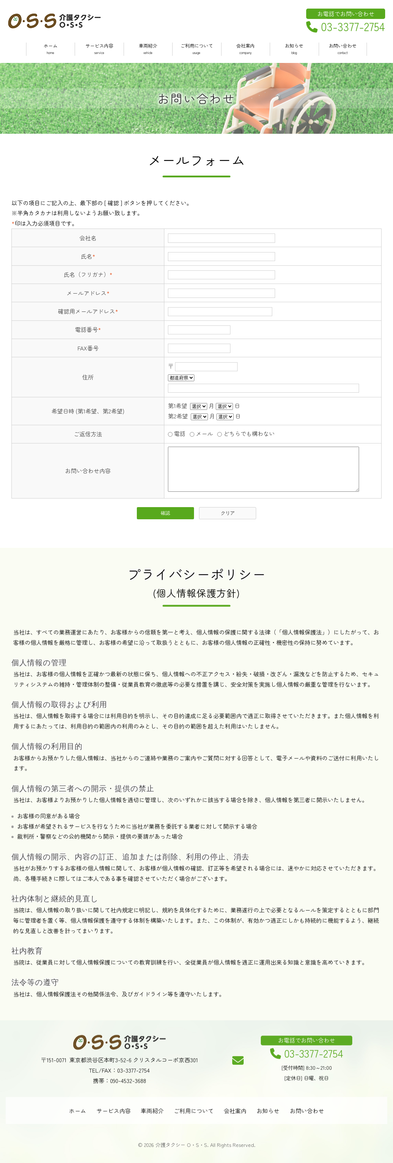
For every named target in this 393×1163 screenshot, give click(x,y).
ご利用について (196, 49)
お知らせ (294, 49)
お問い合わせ (343, 49)
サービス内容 (99, 49)
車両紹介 (148, 49)
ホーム (50, 49)
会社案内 (245, 49)
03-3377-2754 (345, 27)
